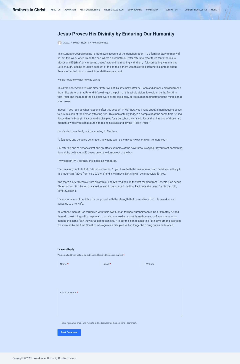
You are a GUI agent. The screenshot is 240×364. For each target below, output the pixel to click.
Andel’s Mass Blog (114, 10)
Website (150, 264)
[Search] (226, 10)
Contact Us (174, 10)
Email (107, 264)
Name (64, 264)
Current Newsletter (196, 10)
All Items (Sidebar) (90, 10)
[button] (161, 10)
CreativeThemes (67, 358)
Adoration (70, 10)
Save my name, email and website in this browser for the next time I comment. (99, 323)
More (216, 10)
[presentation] (80, 277)
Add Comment (69, 293)
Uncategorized (100, 43)
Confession (154, 10)
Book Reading (135, 10)
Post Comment (69, 332)
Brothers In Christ (29, 9)
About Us (55, 10)
